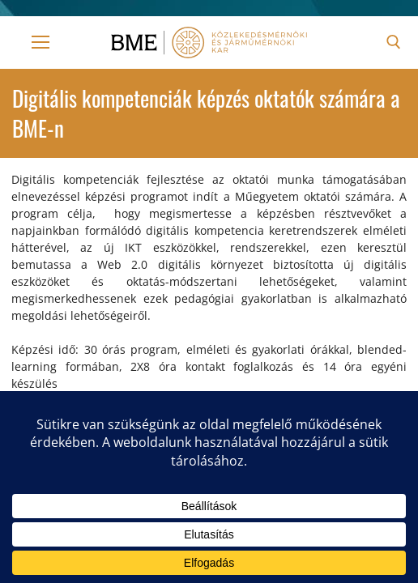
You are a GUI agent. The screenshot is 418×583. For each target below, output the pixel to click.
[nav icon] (40, 42)
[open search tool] (393, 42)
